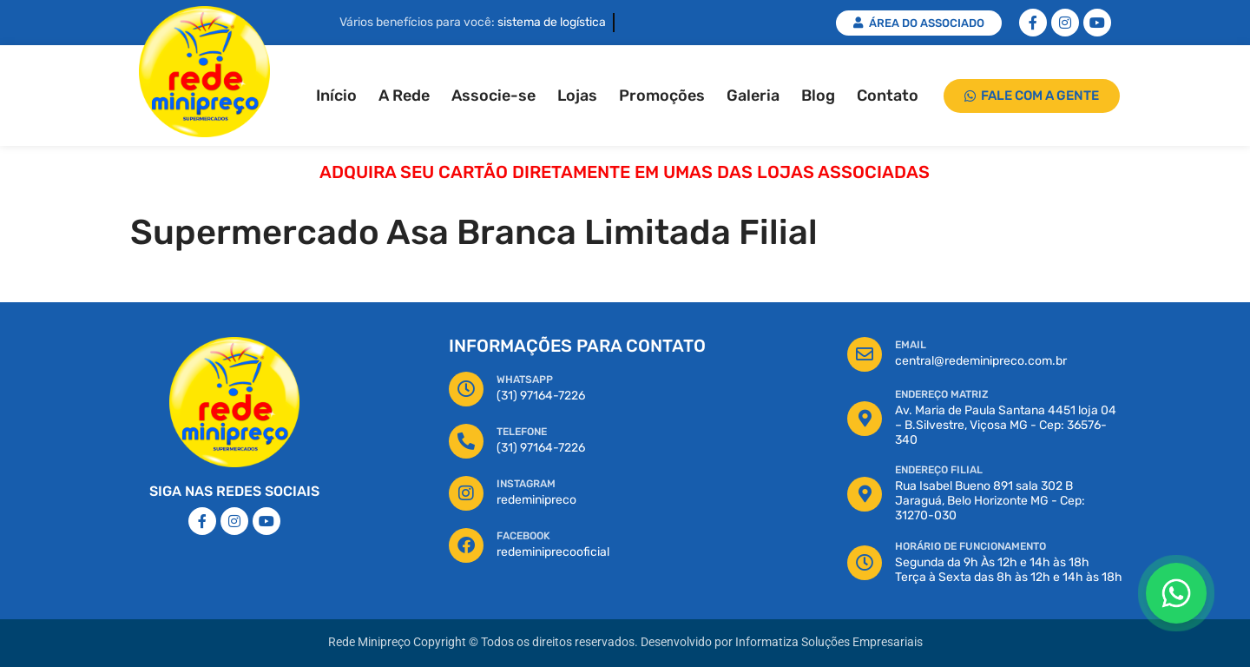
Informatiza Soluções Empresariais (829, 642)
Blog (818, 95)
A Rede (404, 95)
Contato (887, 95)
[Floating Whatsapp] (1176, 593)
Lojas (577, 95)
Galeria (753, 95)
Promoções (662, 95)
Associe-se (493, 95)
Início (336, 95)
